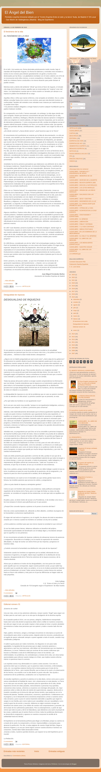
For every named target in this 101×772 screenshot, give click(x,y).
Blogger (74, 764)
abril (74, 313)
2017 (73, 291)
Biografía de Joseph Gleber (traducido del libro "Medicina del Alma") (87, 493)
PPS (70, 156)
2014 (73, 334)
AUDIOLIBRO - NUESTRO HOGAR (80, 247)
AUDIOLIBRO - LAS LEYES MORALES (81, 187)
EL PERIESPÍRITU (75, 437)
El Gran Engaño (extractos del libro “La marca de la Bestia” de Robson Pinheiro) (87, 383)
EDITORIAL (26, 744)
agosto (75, 305)
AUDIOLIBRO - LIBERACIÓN (78, 221)
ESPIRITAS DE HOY (76, 143)
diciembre (76, 299)
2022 (73, 277)
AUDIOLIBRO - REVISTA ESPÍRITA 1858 (82, 182)
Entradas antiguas (57, 751)
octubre (75, 302)
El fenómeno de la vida (13, 32)
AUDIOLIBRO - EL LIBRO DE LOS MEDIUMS (87, 422)
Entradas (74, 104)
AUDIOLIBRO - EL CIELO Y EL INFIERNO (82, 236)
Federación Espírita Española (78, 264)
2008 (73, 350)
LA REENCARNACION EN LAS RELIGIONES (86, 396)
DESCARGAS (73, 136)
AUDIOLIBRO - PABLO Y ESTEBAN (80, 224)
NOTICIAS (72, 151)
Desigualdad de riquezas (14, 295)
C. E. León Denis (74, 267)
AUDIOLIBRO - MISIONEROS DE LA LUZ (82, 201)
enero (75, 330)
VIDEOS (72, 161)
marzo (75, 316)
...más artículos (9, 280)
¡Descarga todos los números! (78, 169)
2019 (73, 286)
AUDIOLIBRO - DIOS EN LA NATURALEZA (83, 185)
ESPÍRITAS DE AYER (76, 141)
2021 (73, 280)
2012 (73, 339)
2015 (73, 297)
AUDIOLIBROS (74, 131)
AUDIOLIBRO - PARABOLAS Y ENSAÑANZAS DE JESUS (79, 172)
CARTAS (72, 133)
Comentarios (75, 108)
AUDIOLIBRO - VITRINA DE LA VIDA (81, 208)
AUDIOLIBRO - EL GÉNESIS (78, 219)
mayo (75, 310)
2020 (73, 283)
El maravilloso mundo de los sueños (80, 410)
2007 (73, 353)
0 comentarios (8, 283)
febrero (75, 319)
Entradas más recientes (14, 751)
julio (74, 307)
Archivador (72, 118)
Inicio (36, 751)
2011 (73, 342)
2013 (73, 336)
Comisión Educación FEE (77, 261)
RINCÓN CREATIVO (76, 158)
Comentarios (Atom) (19, 755)
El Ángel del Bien (19, 12)
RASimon (54, 764)
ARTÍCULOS (26, 286)
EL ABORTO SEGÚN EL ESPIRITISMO (81, 370)
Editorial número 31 (12, 604)
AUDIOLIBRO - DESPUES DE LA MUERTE (83, 180)
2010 (73, 345)
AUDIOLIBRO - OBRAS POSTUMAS (81, 229)
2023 (73, 274)
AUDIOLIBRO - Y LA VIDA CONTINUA (81, 226)
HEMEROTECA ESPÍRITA (77, 146)
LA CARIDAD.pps (75, 254)
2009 (73, 348)
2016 (73, 294)
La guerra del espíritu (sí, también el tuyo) (86, 463)
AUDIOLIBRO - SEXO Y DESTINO (80, 198)
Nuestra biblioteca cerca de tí (78, 153)
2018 (73, 288)
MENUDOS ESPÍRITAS (76, 148)
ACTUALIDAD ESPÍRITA (77, 125)
